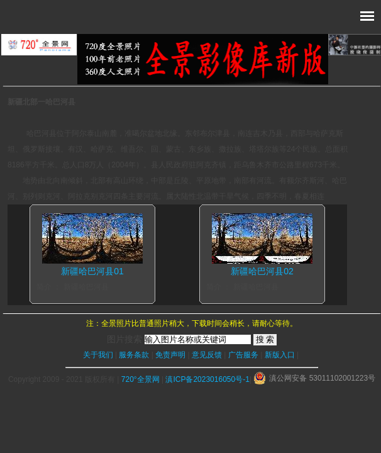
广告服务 (243, 354)
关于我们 (98, 354)
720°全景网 (140, 379)
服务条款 (134, 354)
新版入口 (280, 354)
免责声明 (170, 354)
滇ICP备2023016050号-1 (207, 379)
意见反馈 (207, 354)
